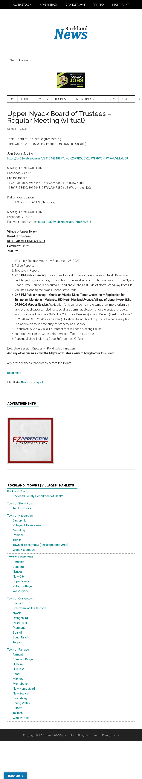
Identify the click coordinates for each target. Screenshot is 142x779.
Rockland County (18, 491)
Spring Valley (21, 703)
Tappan (17, 642)
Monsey (18, 679)
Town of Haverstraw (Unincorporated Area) (40, 545)
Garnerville (20, 520)
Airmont (18, 654)
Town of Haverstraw (20, 515)
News (24, 382)
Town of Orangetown (20, 598)
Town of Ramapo (18, 649)
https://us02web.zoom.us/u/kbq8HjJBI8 (64, 222)
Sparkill (17, 632)
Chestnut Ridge (23, 659)
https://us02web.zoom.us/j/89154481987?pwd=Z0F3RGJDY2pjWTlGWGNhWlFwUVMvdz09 (67, 158)
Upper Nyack (36, 382)
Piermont (19, 627)
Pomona (18, 535)
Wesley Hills (21, 718)
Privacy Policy (110, 735)
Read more (14, 373)
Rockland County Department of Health (38, 496)
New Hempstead (24, 688)
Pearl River (20, 623)
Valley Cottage (22, 586)
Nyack (17, 613)
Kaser (16, 674)
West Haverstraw (24, 550)
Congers (18, 567)
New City (19, 576)
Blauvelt (18, 603)
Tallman (18, 713)
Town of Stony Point (20, 503)
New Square (21, 693)
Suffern (17, 708)
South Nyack (21, 637)
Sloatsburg (20, 698)
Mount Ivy (19, 530)
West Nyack (20, 591)
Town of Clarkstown (20, 557)
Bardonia (18, 562)
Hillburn (18, 664)
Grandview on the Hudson (29, 608)
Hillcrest (18, 669)
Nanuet (17, 571)
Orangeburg (20, 618)
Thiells (17, 540)
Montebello (20, 683)
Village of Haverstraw (27, 525)
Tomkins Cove (22, 508)
